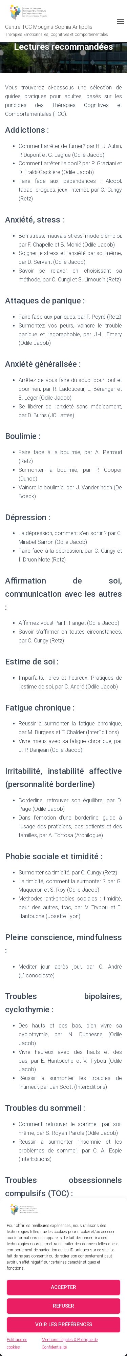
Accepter (63, 1287)
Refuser (63, 1306)
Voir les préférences (63, 1324)
